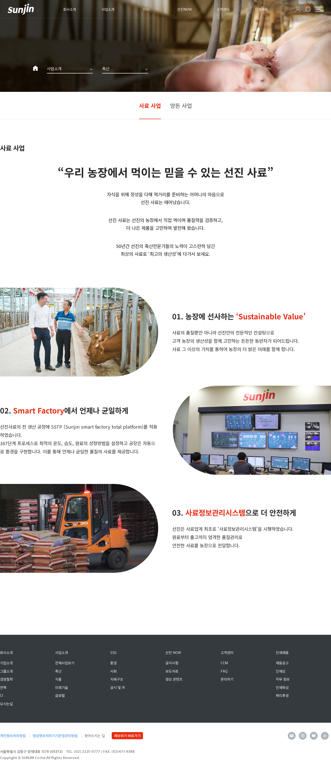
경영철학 (6, 679)
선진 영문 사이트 (307, 9)
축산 (105, 68)
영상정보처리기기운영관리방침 (55, 735)
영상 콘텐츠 (174, 679)
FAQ (224, 671)
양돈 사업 (181, 105)
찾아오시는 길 (95, 735)
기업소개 (6, 663)
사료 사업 (150, 105)
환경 (113, 663)
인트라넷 (297, 9)
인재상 (280, 671)
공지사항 (172, 663)
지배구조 (116, 679)
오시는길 (6, 704)
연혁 (3, 687)
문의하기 (227, 679)
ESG (113, 652)
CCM (224, 663)
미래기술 (61, 687)
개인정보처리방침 (13, 735)
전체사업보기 (64, 663)
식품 (58, 679)
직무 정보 (283, 679)
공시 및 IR (117, 687)
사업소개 (54, 68)
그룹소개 (6, 671)
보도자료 (172, 671)
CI (1, 695)
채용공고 (282, 663)
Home (35, 68)
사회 (113, 671)
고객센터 (227, 652)
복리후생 (282, 695)
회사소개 (6, 652)
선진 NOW (173, 652)
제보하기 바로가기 (127, 735)
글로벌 (60, 695)
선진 (21, 9)
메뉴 (318, 9)
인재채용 (282, 652)
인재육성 (282, 687)
